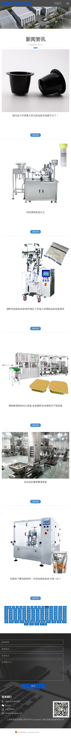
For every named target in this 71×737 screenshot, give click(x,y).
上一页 (7, 607)
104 (32, 622)
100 (11, 622)
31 (15, 612)
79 (42, 618)
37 (42, 612)
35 (33, 612)
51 (42, 614)
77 (33, 618)
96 (55, 620)
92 (37, 620)
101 (16, 622)
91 (33, 620)
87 (15, 620)
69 (60, 616)
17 (15, 610)
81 (51, 618)
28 (64, 610)
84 (64, 618)
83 (60, 618)
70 (64, 616)
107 (48, 622)
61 (24, 616)
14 (65, 607)
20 (29, 610)
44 (11, 614)
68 (55, 616)
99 (6, 622)
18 (20, 610)
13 (60, 607)
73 (15, 618)
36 (37, 612)
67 (51, 616)
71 (6, 618)
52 (46, 614)
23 (42, 610)
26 (55, 610)
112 (31, 624)
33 (24, 612)
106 (43, 622)
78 (37, 618)
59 (15, 616)
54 (55, 614)
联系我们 (7, 697)
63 (33, 616)
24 (46, 610)
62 (29, 616)
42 (64, 612)
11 (51, 607)
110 (64, 622)
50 (37, 614)
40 (55, 612)
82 (55, 618)
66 (46, 616)
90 (29, 620)
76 (29, 618)
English (57, 3)
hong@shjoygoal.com (13, 713)
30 (11, 612)
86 (11, 620)
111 (26, 624)
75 (24, 618)
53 (51, 614)
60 (20, 616)
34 (29, 612)
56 (64, 614)
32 (20, 612)
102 (22, 622)
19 (24, 610)
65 (42, 616)
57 (6, 616)
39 (51, 612)
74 (20, 618)
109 (59, 622)
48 (29, 614)
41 (60, 612)
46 (20, 614)
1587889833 (10, 709)
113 (37, 624)
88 (20, 620)
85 (6, 620)
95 (51, 620)
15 (6, 610)
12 (56, 607)
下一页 (43, 624)
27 (60, 610)
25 (51, 610)
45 (15, 614)
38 (46, 612)
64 (37, 616)
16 (11, 610)
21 (33, 610)
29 (6, 612)
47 (24, 614)
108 (54, 622)
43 (6, 614)
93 (42, 620)
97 (60, 620)
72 (11, 618)
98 (64, 620)
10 (47, 607)
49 (33, 614)
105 (38, 622)
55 (60, 614)
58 (11, 616)
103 (27, 622)
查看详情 (35, 135)
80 (46, 618)
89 (24, 620)
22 (37, 610)
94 (46, 620)
